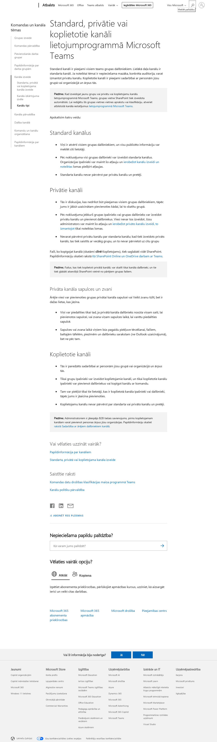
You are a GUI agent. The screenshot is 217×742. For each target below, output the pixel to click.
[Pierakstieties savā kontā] (201, 5)
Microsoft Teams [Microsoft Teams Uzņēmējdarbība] (116, 718)
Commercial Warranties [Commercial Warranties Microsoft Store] (57, 705)
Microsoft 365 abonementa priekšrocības (59, 615)
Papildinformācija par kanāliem (26, 143)
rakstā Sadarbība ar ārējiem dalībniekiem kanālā (81, 426)
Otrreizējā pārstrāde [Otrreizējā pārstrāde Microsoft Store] (55, 699)
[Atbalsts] (48, 5)
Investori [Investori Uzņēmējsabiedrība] (180, 687)
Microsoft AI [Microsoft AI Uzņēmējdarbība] (114, 675)
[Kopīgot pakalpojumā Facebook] (52, 505)
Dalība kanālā (22, 122)
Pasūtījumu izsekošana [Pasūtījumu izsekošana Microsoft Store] (56, 693)
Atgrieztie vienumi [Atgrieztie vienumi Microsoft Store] (54, 687)
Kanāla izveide (22, 77)
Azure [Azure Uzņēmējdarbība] (111, 687)
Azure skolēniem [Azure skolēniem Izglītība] (86, 727)
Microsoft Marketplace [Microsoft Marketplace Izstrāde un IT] (153, 702)
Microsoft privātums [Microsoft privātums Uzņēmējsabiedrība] (185, 681)
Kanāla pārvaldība (24, 114)
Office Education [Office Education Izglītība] (85, 702)
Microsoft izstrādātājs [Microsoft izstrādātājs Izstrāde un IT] (153, 675)
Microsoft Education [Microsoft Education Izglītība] (87, 675)
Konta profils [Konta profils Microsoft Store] (52, 675)
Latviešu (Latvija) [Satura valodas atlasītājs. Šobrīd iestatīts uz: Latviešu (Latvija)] (24, 738)
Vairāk (113, 5)
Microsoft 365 (66, 5)
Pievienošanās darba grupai (26, 55)
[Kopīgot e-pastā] (68, 505)
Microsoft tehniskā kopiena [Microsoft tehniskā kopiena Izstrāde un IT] (156, 696)
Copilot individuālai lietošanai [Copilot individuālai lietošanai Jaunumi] (25, 681)
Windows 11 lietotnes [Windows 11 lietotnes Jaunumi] (21, 693)
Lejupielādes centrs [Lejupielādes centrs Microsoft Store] (55, 681)
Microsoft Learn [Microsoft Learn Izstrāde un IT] (150, 681)
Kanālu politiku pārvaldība (67, 490)
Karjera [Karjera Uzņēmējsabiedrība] (179, 675)
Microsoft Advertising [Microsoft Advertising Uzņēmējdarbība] (118, 705)
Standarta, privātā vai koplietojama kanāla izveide (27, 86)
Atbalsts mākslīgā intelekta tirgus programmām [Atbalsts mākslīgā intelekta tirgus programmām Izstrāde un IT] (156, 689)
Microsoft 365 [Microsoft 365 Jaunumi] (17, 687)
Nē (143, 655)
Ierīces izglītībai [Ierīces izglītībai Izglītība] (85, 681)
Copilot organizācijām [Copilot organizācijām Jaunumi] (21, 675)
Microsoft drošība (123, 611)
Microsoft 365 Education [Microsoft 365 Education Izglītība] (89, 696)
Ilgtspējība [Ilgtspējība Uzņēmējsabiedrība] (181, 693)
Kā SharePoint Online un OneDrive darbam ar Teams (127, 256)
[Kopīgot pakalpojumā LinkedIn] (59, 505)
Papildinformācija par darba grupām (26, 67)
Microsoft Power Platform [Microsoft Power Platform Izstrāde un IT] (155, 708)
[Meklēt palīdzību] (192, 5)
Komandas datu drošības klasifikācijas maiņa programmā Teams (92, 482)
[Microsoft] (24, 5)
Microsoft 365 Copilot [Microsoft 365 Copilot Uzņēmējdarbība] (118, 711)
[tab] (60, 575)
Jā (121, 655)
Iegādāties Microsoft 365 (140, 5)
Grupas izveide (23, 38)
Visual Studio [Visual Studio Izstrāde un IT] (149, 724)
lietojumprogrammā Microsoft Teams (111, 106)
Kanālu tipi (23, 105)
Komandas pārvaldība (27, 45)
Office (81, 5)
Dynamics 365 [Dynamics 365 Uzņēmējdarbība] (115, 693)
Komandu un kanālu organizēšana (26, 132)
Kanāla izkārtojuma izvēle (28, 97)
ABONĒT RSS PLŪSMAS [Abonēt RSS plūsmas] (68, 515)
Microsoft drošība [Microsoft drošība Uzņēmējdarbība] (116, 681)
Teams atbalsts (97, 5)
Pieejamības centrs (154, 611)
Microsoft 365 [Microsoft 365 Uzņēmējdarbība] (114, 699)
